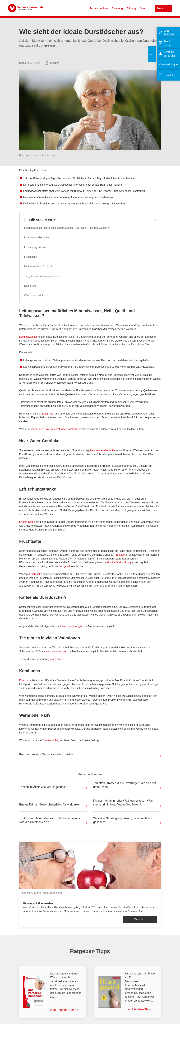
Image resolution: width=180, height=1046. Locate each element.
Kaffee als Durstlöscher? (38, 266)
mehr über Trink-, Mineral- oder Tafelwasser (56, 429)
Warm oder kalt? (33, 295)
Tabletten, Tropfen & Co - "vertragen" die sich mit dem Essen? (124, 785)
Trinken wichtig (50, 740)
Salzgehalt (65, 566)
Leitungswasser (28, 336)
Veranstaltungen (168, 64)
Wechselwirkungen (72, 626)
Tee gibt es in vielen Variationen (42, 276)
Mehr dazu (140, 919)
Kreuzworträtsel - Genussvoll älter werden (46, 754)
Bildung (131, 8)
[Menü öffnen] (163, 8)
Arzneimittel (47, 413)
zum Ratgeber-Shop (63, 1010)
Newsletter (170, 75)
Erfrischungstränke (35, 247)
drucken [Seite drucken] (54, 63)
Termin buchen (99, 8)
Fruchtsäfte (30, 256)
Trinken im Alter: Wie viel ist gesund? (43, 787)
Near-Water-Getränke (36, 237)
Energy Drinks (27, 522)
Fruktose (120, 554)
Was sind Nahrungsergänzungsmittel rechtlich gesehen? (122, 820)
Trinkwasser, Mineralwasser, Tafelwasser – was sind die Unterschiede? (49, 820)
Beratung (117, 8)
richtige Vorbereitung (119, 562)
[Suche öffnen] (151, 8)
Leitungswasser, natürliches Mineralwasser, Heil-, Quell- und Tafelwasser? (66, 228)
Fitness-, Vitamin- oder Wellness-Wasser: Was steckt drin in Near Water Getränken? (123, 802)
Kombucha (30, 285)
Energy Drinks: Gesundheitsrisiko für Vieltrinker (49, 804)
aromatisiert (57, 659)
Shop (143, 8)
